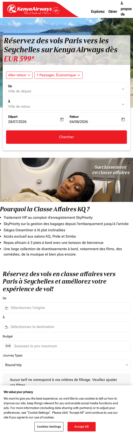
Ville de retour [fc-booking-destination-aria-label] (19, 106)
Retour (74, 116)
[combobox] (62, 307)
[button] (58, 75)
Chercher (66, 137)
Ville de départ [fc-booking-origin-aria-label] (19, 91)
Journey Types (13, 355)
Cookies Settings (49, 426)
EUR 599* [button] (19, 59)
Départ (12, 116)
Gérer (112, 11)
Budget (8, 336)
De (10, 86)
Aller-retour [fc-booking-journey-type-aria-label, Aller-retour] (17, 75)
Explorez (98, 11)
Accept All (81, 426)
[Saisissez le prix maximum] (69, 346)
